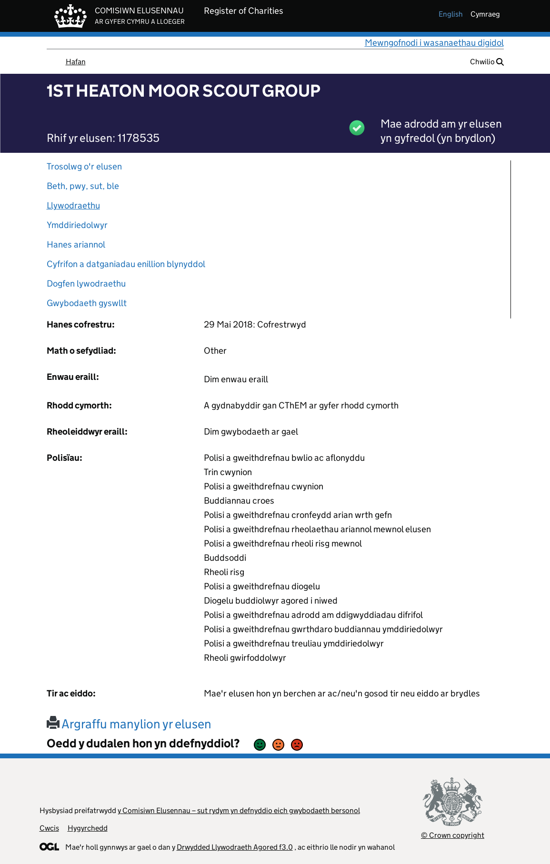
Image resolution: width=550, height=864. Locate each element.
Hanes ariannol (76, 244)
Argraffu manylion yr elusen (129, 724)
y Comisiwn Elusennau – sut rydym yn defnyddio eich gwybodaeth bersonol (239, 810)
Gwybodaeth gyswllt (87, 303)
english (451, 14)
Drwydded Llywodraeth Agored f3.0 (235, 847)
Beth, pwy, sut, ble (83, 185)
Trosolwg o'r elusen (84, 166)
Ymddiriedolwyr (77, 224)
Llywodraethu (73, 205)
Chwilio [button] (487, 61)
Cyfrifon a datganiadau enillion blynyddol (126, 263)
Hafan (76, 61)
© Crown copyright (452, 835)
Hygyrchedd (88, 828)
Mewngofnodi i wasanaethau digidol (434, 42)
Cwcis (49, 828)
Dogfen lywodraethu (86, 283)
